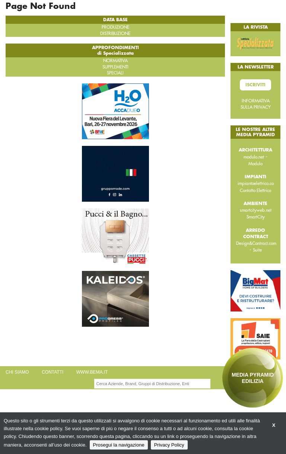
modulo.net (254, 157)
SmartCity (256, 217)
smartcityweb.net (255, 210)
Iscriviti (255, 85)
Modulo (255, 164)
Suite (257, 250)
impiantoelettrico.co (256, 183)
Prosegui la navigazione (118, 445)
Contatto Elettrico (255, 190)
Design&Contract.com (256, 243)
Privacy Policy (169, 445)
